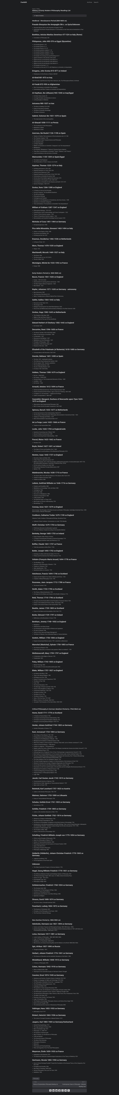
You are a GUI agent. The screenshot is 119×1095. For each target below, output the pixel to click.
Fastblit (24, 2)
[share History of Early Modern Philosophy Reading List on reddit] (56, 1090)
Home (34, 9)
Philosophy (36, 1078)
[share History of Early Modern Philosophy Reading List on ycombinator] (68, 1090)
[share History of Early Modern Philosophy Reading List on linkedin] (53, 1090)
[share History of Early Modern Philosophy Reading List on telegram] (65, 1090)
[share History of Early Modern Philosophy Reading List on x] (50, 1090)
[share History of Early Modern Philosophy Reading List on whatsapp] (62, 1090)
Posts (38, 9)
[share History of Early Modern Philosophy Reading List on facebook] (59, 1090)
